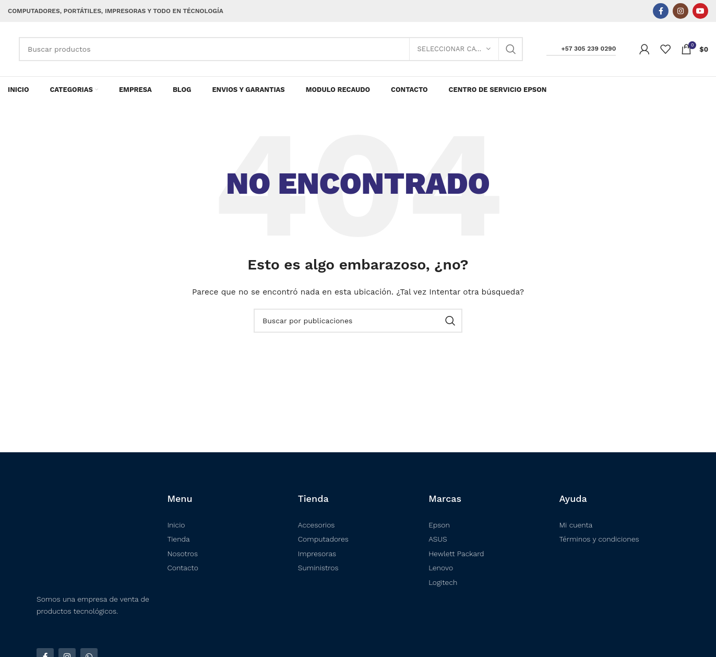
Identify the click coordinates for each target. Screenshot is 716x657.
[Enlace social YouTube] (700, 11)
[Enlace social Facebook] (661, 11)
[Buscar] (271, 49)
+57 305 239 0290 (581, 48)
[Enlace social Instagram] (680, 11)
